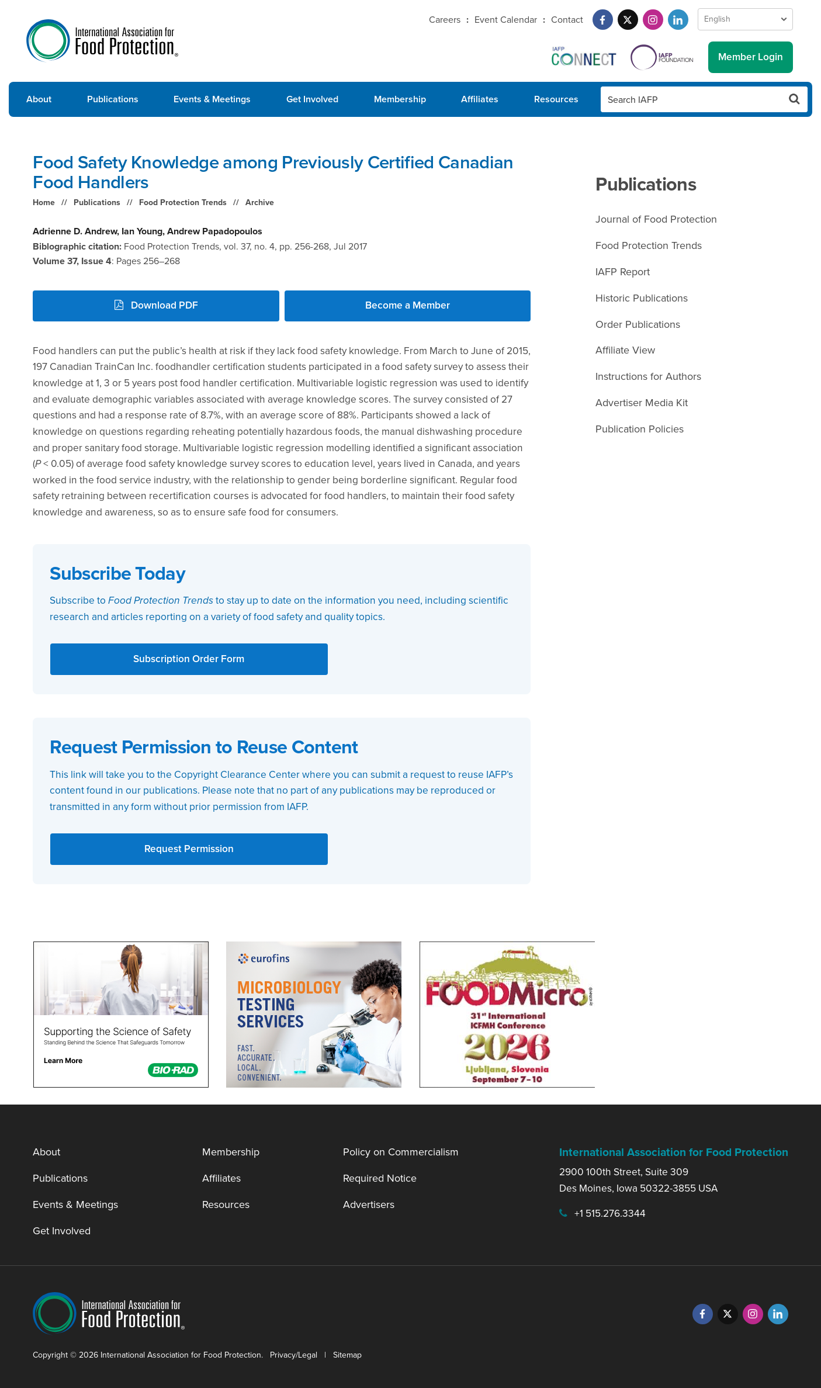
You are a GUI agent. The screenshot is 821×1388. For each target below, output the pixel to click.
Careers (444, 19)
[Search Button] (795, 99)
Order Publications (637, 324)
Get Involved (312, 99)
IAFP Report (622, 271)
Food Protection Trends (183, 202)
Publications (112, 99)
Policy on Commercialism (401, 1151)
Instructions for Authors (648, 376)
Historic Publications (641, 298)
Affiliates (479, 99)
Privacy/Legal (293, 1355)
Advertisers (368, 1204)
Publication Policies (639, 429)
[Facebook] (603, 19)
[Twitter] (628, 19)
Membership (400, 99)
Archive (259, 202)
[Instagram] (653, 19)
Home (44, 202)
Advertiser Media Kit (641, 402)
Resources (556, 99)
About (38, 99)
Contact (567, 19)
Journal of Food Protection (656, 219)
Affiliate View (625, 350)
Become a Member (407, 305)
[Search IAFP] (691, 99)
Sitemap (347, 1355)
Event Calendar (505, 19)
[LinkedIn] (678, 19)
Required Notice (380, 1178)
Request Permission (189, 848)
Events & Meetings (212, 99)
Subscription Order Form (188, 658)
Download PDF (156, 305)
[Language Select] (745, 19)
